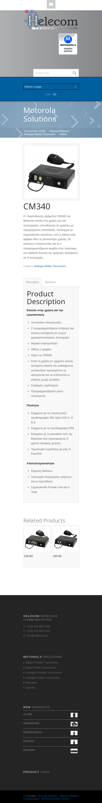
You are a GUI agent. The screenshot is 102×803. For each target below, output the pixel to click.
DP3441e (50, 741)
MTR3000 (50, 750)
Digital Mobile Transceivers (41, 667)
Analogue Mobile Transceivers (40, 134)
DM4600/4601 (50, 723)
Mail (51, 4)
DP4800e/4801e (50, 732)
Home (42, 131)
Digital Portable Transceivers (42, 662)
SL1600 (50, 714)
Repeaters (31, 682)
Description (32, 282)
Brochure (50, 282)
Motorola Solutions (39, 114)
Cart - (48, 94)
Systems (30, 687)
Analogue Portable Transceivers (44, 672)
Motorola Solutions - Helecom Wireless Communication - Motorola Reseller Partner (51, 797)
